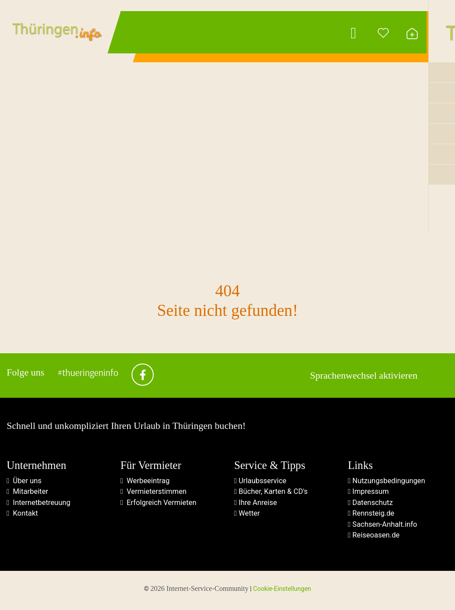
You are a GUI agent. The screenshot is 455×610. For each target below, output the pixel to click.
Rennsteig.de (372, 515)
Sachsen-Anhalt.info (383, 526)
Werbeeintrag (145, 481)
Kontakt (23, 515)
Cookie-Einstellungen (282, 592)
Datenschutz (371, 504)
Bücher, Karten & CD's (272, 493)
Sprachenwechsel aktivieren (364, 376)
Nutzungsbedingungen (388, 481)
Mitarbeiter (28, 493)
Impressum (369, 493)
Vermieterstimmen (154, 493)
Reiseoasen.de (374, 538)
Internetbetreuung (39, 504)
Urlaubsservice (261, 481)
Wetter (247, 515)
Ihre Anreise (256, 504)
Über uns (25, 481)
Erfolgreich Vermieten (159, 504)
